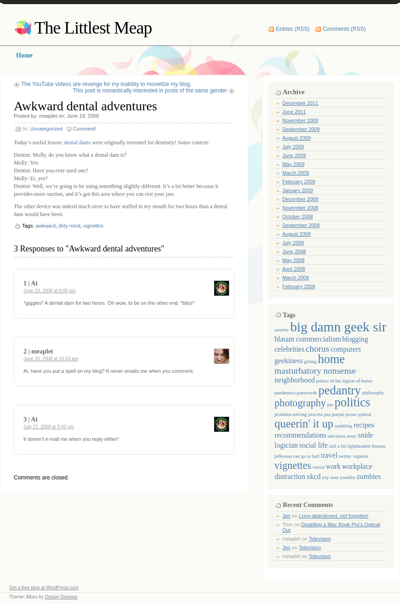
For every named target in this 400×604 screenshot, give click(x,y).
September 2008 (301, 225)
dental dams (77, 142)
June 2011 (294, 111)
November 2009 (300, 120)
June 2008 (294, 251)
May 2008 (293, 260)
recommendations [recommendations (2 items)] (300, 435)
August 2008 (296, 234)
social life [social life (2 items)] (313, 445)
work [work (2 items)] (333, 466)
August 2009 (296, 138)
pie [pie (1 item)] (330, 404)
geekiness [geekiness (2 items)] (288, 361)
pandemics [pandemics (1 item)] (285, 392)
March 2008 (295, 277)
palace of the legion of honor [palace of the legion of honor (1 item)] (344, 380)
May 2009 (293, 164)
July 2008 (293, 242)
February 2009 (298, 181)
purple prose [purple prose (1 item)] (344, 414)
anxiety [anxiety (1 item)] (281, 329)
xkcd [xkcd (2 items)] (314, 476)
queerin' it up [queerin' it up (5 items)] (303, 423)
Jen (286, 516)
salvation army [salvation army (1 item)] (341, 436)
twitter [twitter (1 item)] (345, 456)
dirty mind (69, 225)
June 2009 (294, 155)
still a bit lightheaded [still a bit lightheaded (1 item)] (349, 446)
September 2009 (301, 129)
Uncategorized (46, 128)
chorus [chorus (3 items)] (317, 348)
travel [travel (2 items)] (329, 455)
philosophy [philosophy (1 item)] (373, 392)
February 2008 (298, 286)
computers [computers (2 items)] (346, 349)
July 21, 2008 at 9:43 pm (48, 426)
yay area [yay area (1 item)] (330, 477)
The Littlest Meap (93, 27)
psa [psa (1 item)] (327, 414)
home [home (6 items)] (331, 359)
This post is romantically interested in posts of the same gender (150, 90)
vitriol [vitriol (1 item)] (319, 467)
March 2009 (295, 173)
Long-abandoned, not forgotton (333, 516)
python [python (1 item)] (364, 414)
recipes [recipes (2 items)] (364, 425)
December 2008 (300, 199)
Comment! (85, 128)
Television (320, 538)
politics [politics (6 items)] (352, 402)
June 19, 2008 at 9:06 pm (49, 290)
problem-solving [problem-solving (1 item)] (290, 414)
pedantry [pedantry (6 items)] (339, 390)
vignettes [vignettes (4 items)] (292, 465)
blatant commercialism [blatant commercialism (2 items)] (307, 339)
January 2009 (297, 190)
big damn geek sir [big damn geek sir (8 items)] (338, 326)
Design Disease (61, 596)
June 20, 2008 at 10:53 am (50, 358)
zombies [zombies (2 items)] (369, 476)
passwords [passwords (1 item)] (307, 392)
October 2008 (297, 216)
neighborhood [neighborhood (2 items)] (294, 380)
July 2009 (293, 146)
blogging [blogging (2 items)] (355, 339)
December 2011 (300, 103)
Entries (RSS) (292, 29)
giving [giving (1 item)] (310, 361)
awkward (45, 225)
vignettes (93, 225)
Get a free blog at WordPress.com (44, 587)
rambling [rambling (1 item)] (343, 425)
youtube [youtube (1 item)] (347, 477)
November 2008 (300, 208)
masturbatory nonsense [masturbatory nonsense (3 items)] (315, 371)
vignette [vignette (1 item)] (360, 456)
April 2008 (293, 269)
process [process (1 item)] (315, 414)
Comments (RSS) (344, 29)
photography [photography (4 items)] (300, 403)
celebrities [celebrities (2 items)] (289, 349)
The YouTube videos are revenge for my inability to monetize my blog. (106, 84)
